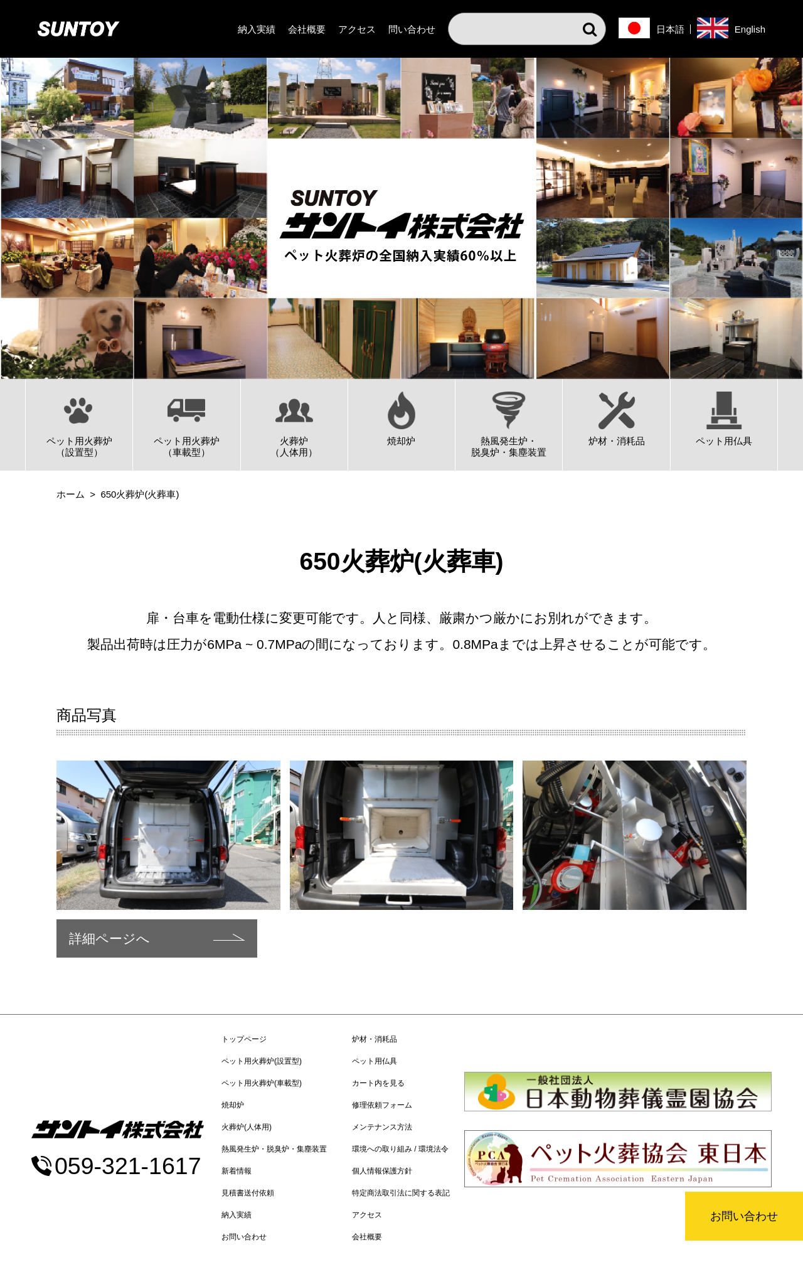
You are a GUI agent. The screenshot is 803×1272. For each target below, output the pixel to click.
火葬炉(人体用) (246, 1127)
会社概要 (307, 29)
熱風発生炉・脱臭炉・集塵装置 (274, 1149)
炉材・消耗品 (374, 1039)
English (750, 29)
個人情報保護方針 (382, 1171)
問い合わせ (411, 29)
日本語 (670, 29)
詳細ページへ (109, 938)
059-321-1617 (128, 1166)
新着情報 (236, 1171)
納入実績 (256, 29)
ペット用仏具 (374, 1061)
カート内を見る (378, 1083)
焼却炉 (232, 1105)
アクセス (357, 29)
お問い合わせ (744, 1216)
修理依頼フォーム (382, 1105)
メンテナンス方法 (382, 1127)
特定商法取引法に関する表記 (401, 1193)
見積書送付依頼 (247, 1193)
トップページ (244, 1039)
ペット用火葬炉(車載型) (261, 1083)
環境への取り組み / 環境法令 (400, 1149)
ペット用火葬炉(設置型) (261, 1061)
